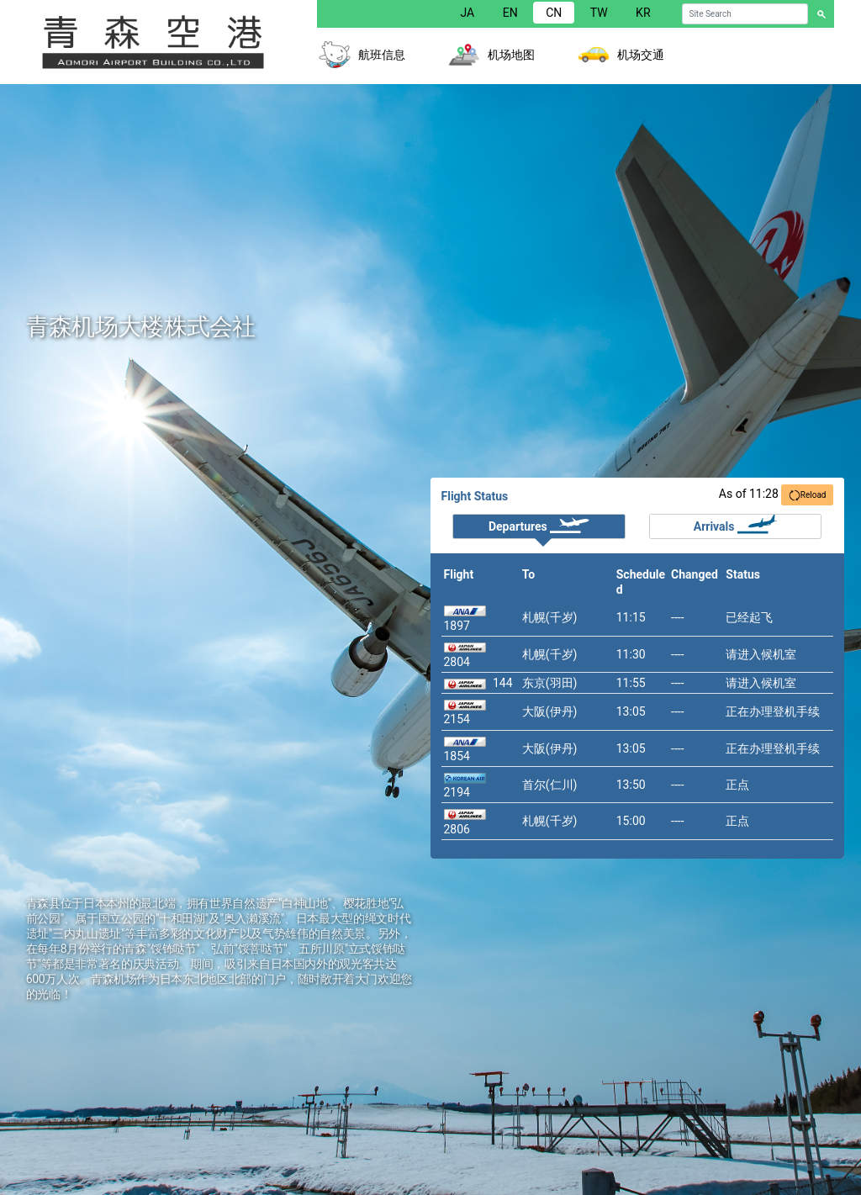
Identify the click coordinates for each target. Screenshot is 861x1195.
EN (510, 12)
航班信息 (381, 54)
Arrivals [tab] (735, 524)
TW (599, 12)
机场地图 (511, 54)
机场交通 (640, 54)
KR (643, 12)
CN (554, 12)
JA (467, 12)
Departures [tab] (539, 524)
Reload (808, 495)
